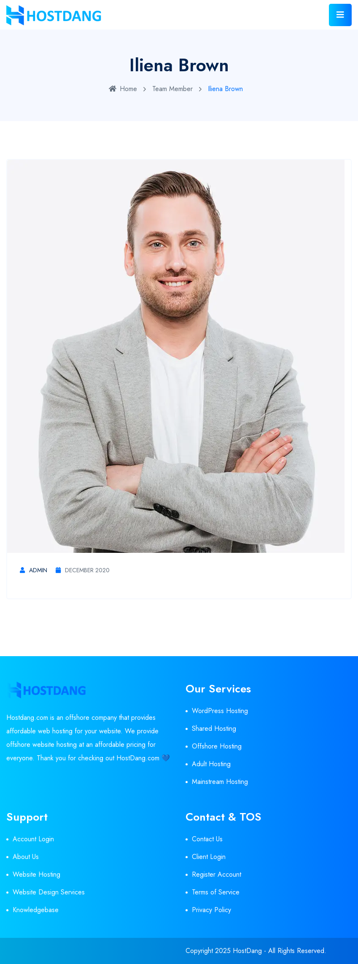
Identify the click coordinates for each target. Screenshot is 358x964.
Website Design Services (49, 892)
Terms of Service (216, 892)
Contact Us (207, 839)
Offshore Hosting (217, 746)
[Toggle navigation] (340, 15)
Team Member (172, 89)
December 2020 (83, 570)
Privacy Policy (211, 910)
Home (123, 89)
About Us (26, 857)
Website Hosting (36, 874)
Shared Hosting (214, 728)
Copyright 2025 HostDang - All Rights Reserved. (256, 951)
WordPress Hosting (220, 711)
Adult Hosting (211, 764)
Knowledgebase (36, 910)
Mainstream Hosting (220, 781)
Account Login (33, 839)
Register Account (216, 874)
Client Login (209, 857)
